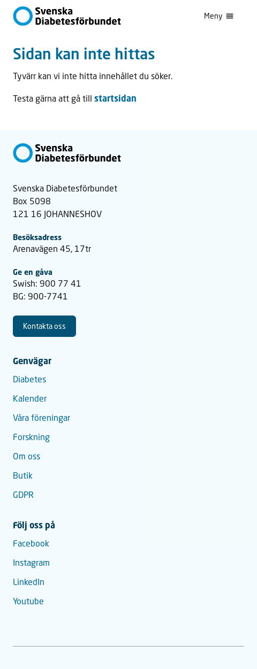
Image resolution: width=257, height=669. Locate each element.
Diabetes (29, 379)
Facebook (31, 543)
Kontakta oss (44, 325)
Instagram (31, 562)
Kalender (30, 398)
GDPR (23, 494)
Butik (23, 475)
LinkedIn (28, 581)
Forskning (31, 437)
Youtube (28, 601)
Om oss (26, 456)
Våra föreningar (41, 417)
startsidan (115, 98)
